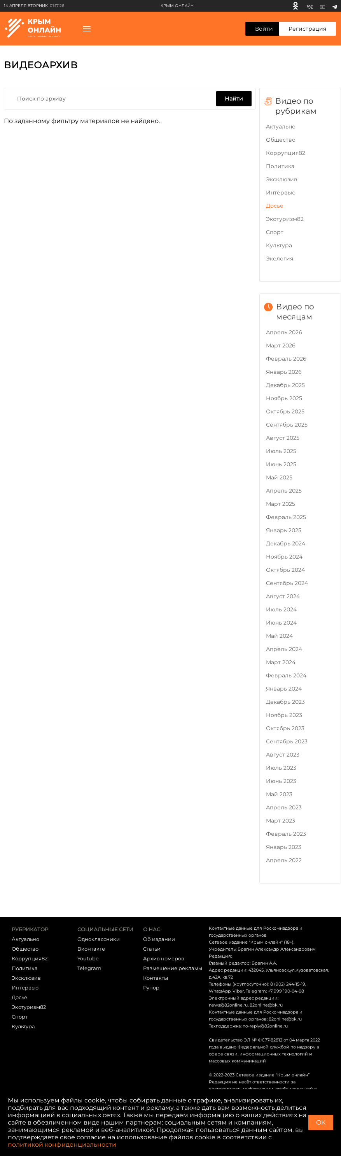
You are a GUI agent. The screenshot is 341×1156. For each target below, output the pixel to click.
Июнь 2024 (281, 622)
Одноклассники (98, 939)
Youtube (88, 958)
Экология (279, 258)
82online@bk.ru (266, 1005)
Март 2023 (280, 820)
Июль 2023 (281, 767)
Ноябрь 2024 (284, 556)
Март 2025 (280, 503)
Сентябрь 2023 (287, 741)
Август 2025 (282, 437)
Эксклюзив (281, 179)
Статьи (152, 949)
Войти (264, 28)
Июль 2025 (281, 451)
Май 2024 (279, 635)
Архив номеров (163, 958)
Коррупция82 (285, 152)
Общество (281, 139)
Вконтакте (91, 949)
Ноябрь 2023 (284, 715)
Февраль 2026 (286, 358)
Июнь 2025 (281, 464)
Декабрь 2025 (285, 385)
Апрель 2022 (284, 860)
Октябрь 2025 (285, 411)
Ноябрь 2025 (284, 398)
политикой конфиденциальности (62, 1144)
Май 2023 (279, 794)
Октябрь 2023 (285, 728)
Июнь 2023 (281, 781)
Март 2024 (281, 662)
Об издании (159, 939)
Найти (234, 98)
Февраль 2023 (286, 833)
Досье (274, 205)
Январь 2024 (284, 688)
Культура (279, 245)
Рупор (151, 987)
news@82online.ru (228, 1005)
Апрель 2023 (284, 807)
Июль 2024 (281, 609)
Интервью (281, 192)
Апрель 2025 (284, 490)
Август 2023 (282, 754)
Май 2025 (279, 477)
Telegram (89, 968)
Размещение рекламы (172, 968)
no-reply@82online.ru (265, 1026)
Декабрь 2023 (285, 701)
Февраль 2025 (286, 517)
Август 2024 (283, 596)
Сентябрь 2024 (287, 583)
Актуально (281, 126)
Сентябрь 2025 (287, 424)
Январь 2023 (283, 847)
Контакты (155, 978)
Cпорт (274, 232)
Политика (280, 166)
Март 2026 (281, 345)
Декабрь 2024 (285, 543)
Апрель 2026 (284, 332)
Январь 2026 (284, 371)
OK (320, 1122)
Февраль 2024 (286, 675)
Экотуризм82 (285, 218)
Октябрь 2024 (285, 569)
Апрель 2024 (284, 649)
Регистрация (307, 28)
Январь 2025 (283, 530)
